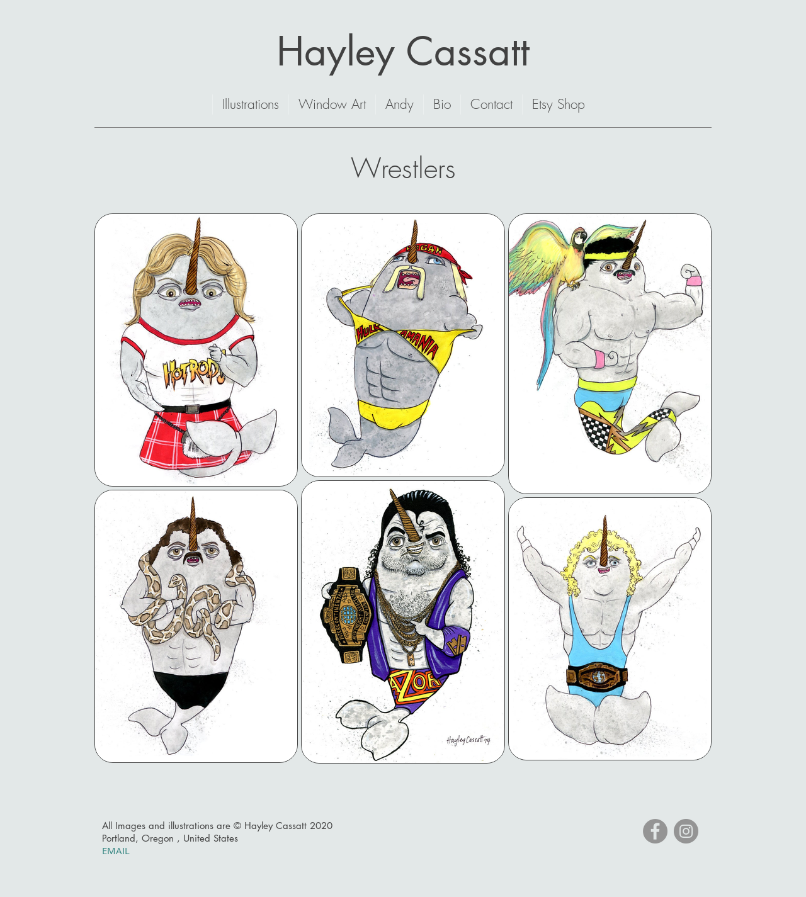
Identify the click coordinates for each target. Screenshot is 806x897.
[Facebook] (655, 831)
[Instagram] (686, 831)
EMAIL (117, 850)
